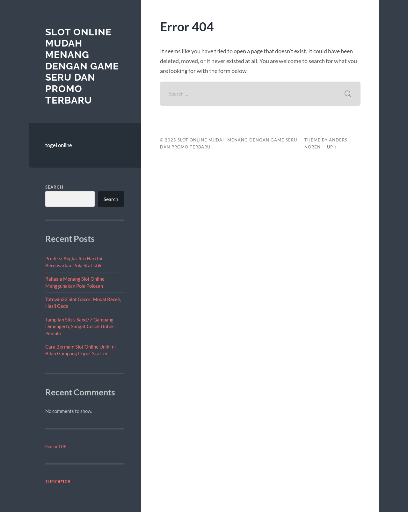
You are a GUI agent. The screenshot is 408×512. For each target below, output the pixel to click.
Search (54, 187)
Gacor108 (56, 446)
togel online (58, 145)
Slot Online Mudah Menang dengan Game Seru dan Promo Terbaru (82, 66)
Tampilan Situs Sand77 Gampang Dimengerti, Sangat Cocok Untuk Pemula (79, 326)
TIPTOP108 (57, 481)
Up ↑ (332, 146)
